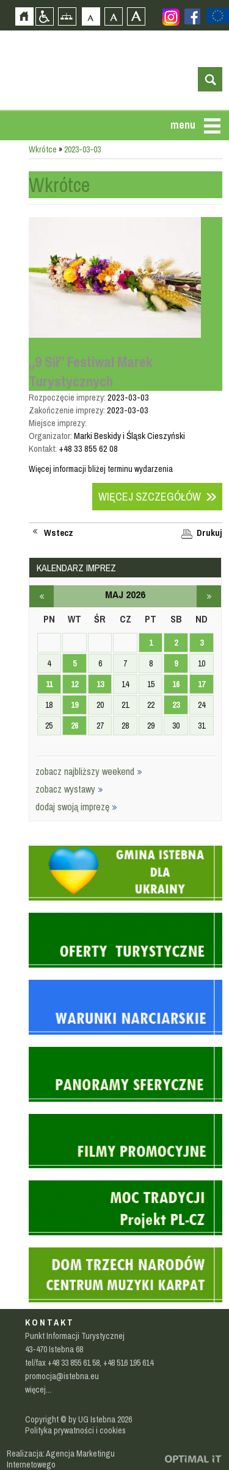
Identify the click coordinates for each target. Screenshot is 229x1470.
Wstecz (58, 533)
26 (74, 725)
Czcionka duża (136, 16)
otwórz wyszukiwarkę (210, 79)
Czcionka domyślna (91, 16)
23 (176, 704)
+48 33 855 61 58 (74, 1362)
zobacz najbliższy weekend (88, 771)
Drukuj (209, 533)
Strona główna (24, 16)
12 (74, 684)
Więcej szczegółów (149, 496)
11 (49, 684)
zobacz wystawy (69, 788)
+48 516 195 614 (128, 1362)
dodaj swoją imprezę (76, 806)
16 (176, 684)
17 (201, 684)
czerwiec (209, 596)
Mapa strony (67, 16)
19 (74, 704)
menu (182, 124)
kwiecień (41, 596)
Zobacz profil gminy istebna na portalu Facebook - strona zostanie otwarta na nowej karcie (192, 16)
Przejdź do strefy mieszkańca (9, 192)
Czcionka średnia (113, 16)
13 (100, 684)
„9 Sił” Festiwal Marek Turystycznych (91, 371)
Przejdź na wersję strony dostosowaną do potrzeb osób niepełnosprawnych (44, 16)
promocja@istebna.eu (62, 1376)
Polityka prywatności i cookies (75, 1430)
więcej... (38, 1389)
